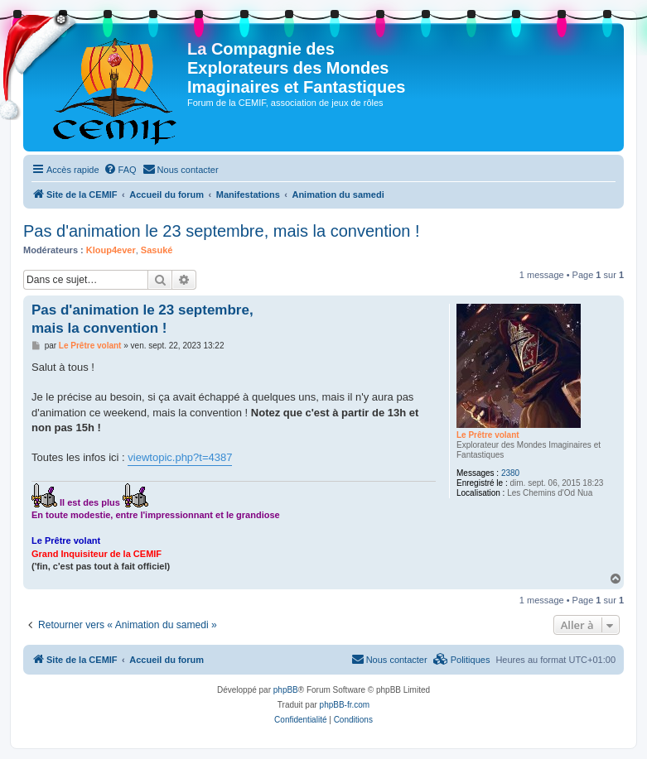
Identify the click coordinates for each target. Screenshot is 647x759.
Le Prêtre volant (487, 435)
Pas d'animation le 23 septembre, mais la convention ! (221, 231)
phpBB (285, 689)
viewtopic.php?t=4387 (180, 457)
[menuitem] (120, 170)
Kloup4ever (111, 250)
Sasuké (157, 250)
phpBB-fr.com (345, 704)
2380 (510, 473)
